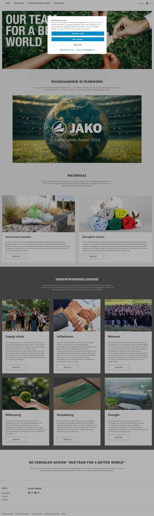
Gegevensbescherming (66, 50)
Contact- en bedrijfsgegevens (85, 50)
